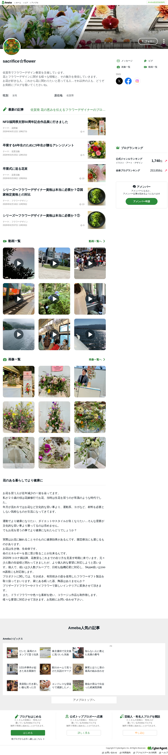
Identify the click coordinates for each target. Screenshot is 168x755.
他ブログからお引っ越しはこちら (26, 739)
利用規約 (125, 752)
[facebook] (128, 81)
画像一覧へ (97, 359)
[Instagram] (137, 81)
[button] (148, 41)
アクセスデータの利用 (145, 752)
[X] (119, 81)
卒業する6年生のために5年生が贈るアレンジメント (38, 145)
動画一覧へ (97, 241)
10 (81, 178)
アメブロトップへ (84, 699)
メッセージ (125, 61)
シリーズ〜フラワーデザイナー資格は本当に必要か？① (41, 215)
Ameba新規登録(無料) (156, 2)
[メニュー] (163, 41)
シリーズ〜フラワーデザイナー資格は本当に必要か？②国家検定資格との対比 (43, 192)
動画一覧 (150, 67)
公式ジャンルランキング (129, 158)
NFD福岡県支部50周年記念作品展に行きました (35, 122)
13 (81, 204)
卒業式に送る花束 (15, 168)
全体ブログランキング (128, 170)
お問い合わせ (109, 752)
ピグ (148, 61)
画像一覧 (123, 67)
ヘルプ (163, 752)
